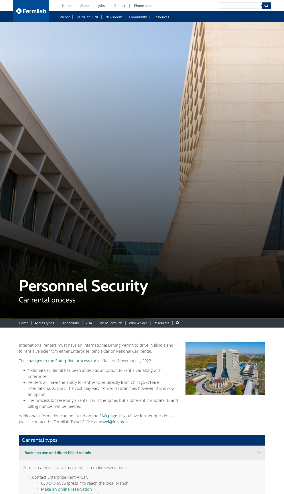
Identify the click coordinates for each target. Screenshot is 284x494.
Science (64, 17)
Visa (89, 323)
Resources (161, 17)
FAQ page (108, 415)
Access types (44, 323)
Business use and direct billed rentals (57, 452)
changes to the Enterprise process (58, 360)
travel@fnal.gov (113, 421)
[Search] (240, 5)
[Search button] (177, 323)
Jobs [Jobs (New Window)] (101, 5)
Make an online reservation (66, 489)
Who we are (138, 323)
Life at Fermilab (110, 323)
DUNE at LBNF (88, 17)
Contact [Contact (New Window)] (119, 5)
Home (23, 323)
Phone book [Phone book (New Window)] (143, 5)
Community (138, 17)
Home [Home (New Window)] (66, 5)
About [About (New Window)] (84, 5)
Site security (70, 323)
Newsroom (113, 17)
